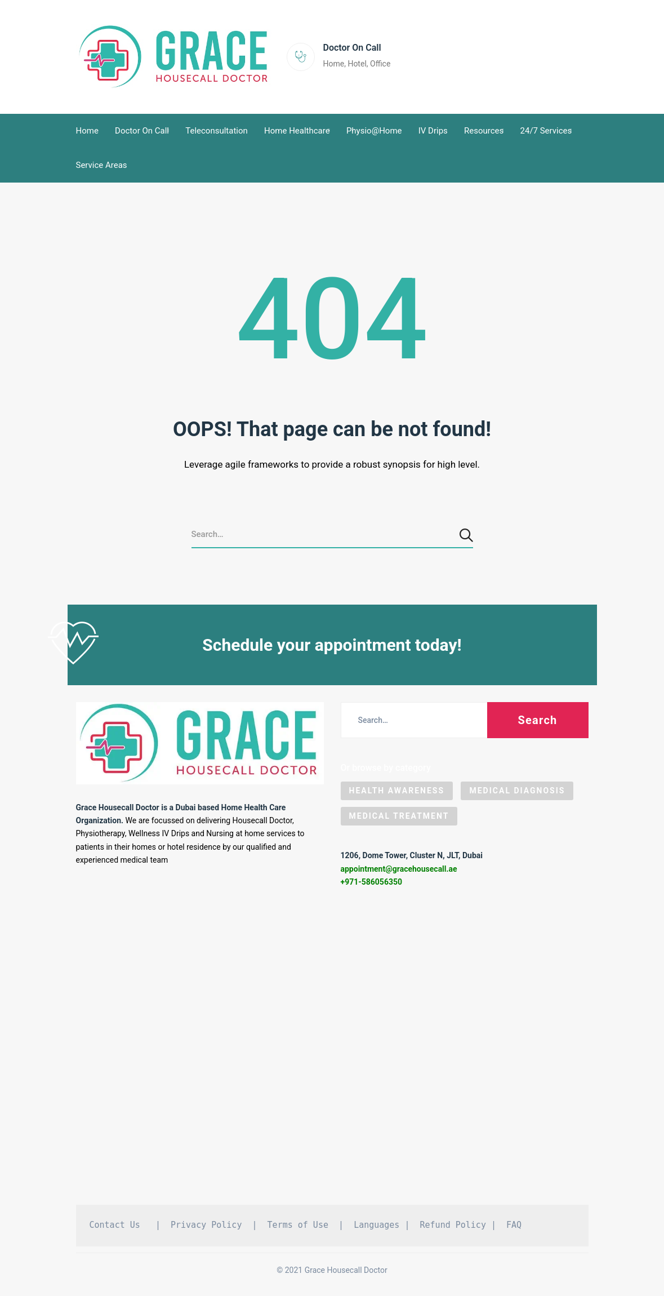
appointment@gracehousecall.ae (399, 868)
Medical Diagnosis (517, 790)
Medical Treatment (399, 815)
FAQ (514, 1225)
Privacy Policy (206, 1225)
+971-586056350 (372, 881)
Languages (376, 1225)
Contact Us (115, 1225)
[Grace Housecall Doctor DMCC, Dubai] (332, 1050)
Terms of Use (298, 1225)
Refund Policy (453, 1225)
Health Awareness (397, 790)
